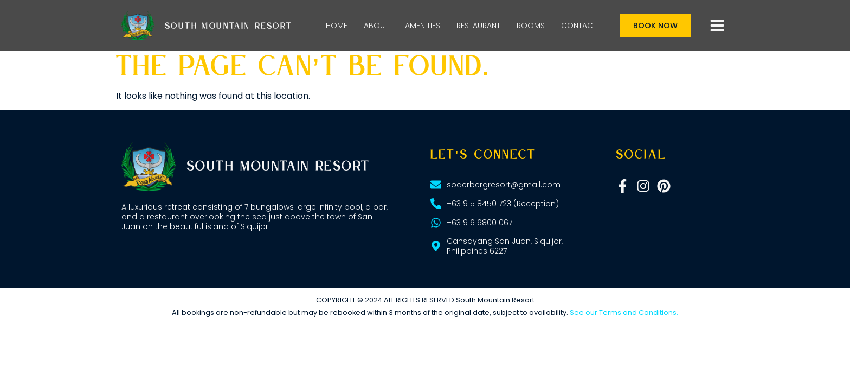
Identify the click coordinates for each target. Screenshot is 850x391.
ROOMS (531, 25)
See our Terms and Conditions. (624, 312)
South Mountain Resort (228, 26)
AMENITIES (422, 25)
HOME (336, 25)
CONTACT (579, 25)
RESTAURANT (478, 25)
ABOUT (376, 25)
